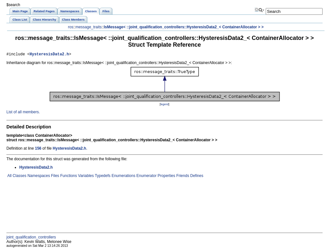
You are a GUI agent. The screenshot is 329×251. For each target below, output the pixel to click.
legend (164, 105)
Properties (165, 176)
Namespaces (38, 176)
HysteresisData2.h (49, 55)
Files (54, 176)
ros (71, 27)
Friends (182, 176)
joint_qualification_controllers (31, 238)
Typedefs (102, 176)
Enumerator (145, 176)
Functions (68, 176)
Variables (85, 176)
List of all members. (23, 113)
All (9, 176)
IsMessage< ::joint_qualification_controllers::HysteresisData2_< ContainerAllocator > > (184, 27)
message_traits (89, 27)
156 (38, 149)
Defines (196, 176)
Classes (19, 176)
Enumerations (123, 176)
